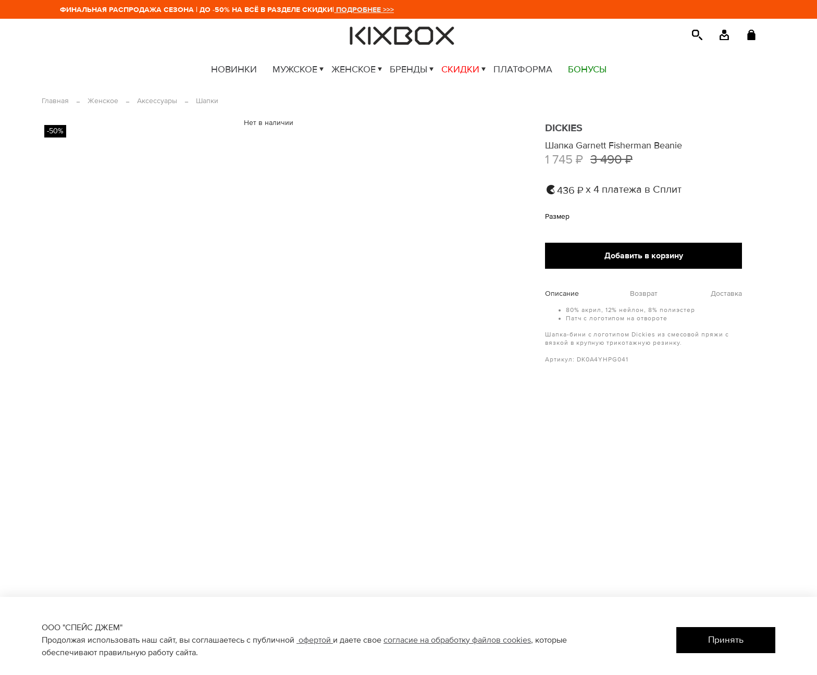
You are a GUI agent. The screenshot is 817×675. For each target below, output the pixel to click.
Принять (726, 639)
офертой (314, 640)
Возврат (644, 294)
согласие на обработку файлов (443, 640)
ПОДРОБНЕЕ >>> (368, 9)
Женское (103, 100)
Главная (55, 100)
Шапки (207, 100)
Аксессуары (157, 100)
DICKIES (564, 128)
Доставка (726, 294)
